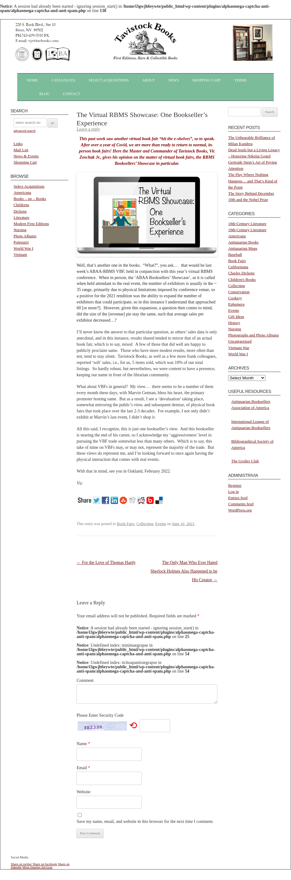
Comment (84, 680)
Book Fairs (125, 523)
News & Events (26, 156)
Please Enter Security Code (100, 715)
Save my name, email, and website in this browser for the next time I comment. (144, 821)
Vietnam (20, 254)
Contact (71, 94)
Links (18, 143)
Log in (233, 491)
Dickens (20, 211)
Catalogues (63, 80)
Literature (21, 217)
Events (160, 523)
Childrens (21, 204)
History (234, 322)
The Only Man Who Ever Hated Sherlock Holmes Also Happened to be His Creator (183, 571)
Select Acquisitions (109, 80)
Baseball (235, 254)
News (173, 80)
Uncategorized (240, 341)
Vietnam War (238, 347)
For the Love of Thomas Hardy (106, 562)
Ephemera (236, 304)
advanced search (24, 130)
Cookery (235, 298)
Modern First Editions (31, 223)
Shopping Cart (206, 80)
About (148, 80)
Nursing (20, 229)
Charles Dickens (241, 273)
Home (32, 80)
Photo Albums (25, 236)
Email (83, 767)
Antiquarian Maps (242, 248)
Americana (22, 192)
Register (234, 485)
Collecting (145, 523)
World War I (23, 248)
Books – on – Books (30, 198)
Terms (240, 80)
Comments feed (240, 504)
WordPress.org (240, 510)
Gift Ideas (236, 316)
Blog (44, 94)
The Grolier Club (245, 461)
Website (83, 792)
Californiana (238, 267)
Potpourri (21, 242)
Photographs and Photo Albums (253, 335)
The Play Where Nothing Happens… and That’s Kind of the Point (252, 180)
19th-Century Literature (247, 229)
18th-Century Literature (247, 223)
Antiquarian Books (243, 242)
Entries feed (237, 497)
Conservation (238, 292)
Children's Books (242, 279)
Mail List (21, 150)
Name (83, 743)
